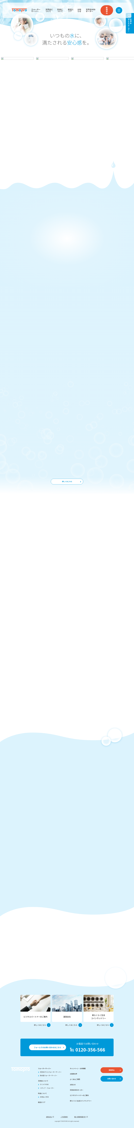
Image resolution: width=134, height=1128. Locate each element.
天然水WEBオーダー (90, 10)
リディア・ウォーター (47, 1088)
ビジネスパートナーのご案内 (79, 1095)
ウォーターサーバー (35, 10)
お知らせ (79, 10)
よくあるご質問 (75, 1079)
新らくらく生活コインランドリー (80, 1101)
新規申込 (107, 10)
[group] (17, 62)
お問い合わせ (111, 1079)
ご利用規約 (64, 1117)
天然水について (49, 10)
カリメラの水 (44, 1084)
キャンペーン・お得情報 (78, 1068)
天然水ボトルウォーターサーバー (51, 1072)
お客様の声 (73, 1074)
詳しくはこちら (67, 481)
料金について (60, 10)
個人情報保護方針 (80, 1117)
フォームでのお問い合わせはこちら (47, 1047)
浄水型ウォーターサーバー (48, 1075)
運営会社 (49, 1117)
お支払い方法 (44, 1097)
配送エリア (71, 10)
